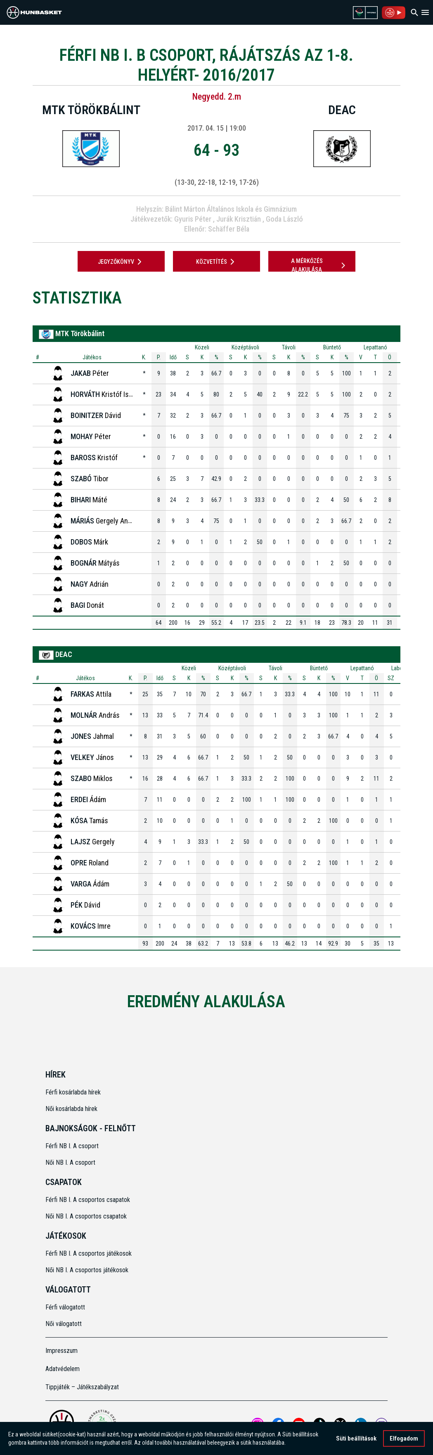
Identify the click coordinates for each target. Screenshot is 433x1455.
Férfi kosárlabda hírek (73, 1092)
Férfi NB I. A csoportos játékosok (88, 1253)
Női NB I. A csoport (70, 1162)
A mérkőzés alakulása (319, 265)
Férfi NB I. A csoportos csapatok (88, 1200)
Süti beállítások (356, 1438)
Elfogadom (404, 1438)
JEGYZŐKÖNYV (121, 262)
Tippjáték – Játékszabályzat (82, 1387)
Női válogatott (63, 1324)
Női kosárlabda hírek (71, 1109)
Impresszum (61, 1351)
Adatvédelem (62, 1369)
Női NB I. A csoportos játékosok (86, 1270)
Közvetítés (216, 262)
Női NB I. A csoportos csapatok (86, 1216)
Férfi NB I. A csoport (72, 1146)
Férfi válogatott (65, 1307)
